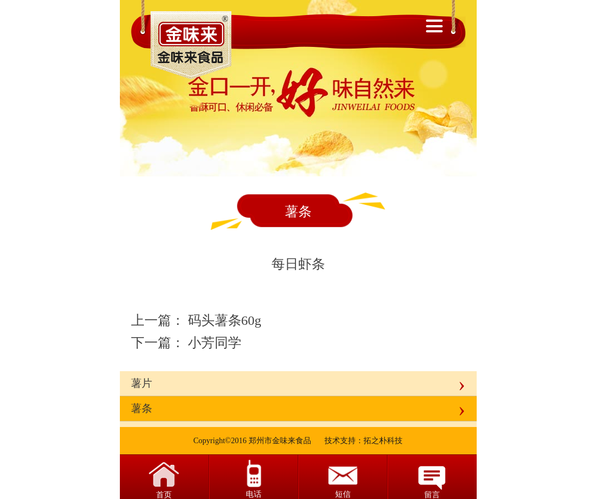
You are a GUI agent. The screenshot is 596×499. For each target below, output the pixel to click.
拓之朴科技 (383, 440)
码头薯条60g (224, 320)
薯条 (141, 408)
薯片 (141, 383)
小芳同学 (214, 342)
